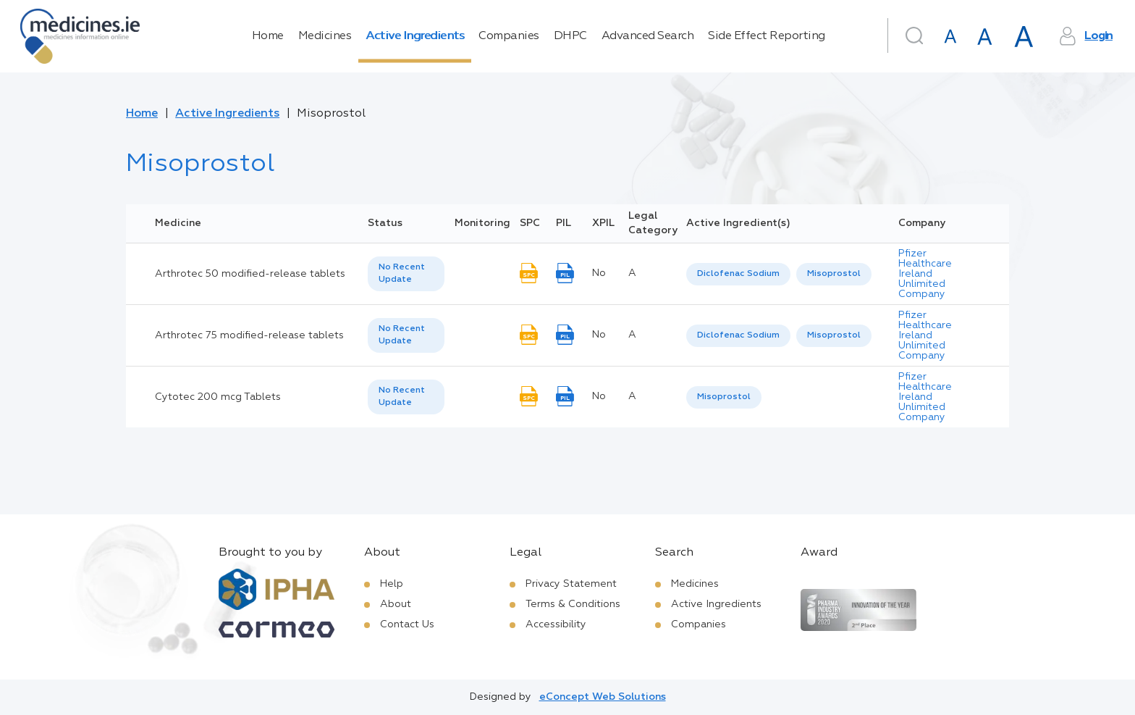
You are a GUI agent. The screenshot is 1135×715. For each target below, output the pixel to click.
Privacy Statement (571, 584)
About (395, 604)
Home (268, 36)
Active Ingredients (415, 36)
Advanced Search (648, 36)
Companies (508, 36)
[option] (738, 274)
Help (391, 584)
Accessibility (556, 624)
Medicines (325, 36)
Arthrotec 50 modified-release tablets (250, 274)
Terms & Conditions (573, 604)
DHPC (570, 36)
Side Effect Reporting (766, 36)
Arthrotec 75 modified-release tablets (249, 335)
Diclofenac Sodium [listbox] (738, 273)
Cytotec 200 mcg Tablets (218, 397)
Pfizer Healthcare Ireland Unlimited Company (925, 273)
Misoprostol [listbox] (834, 273)
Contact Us (407, 624)
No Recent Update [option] (402, 273)
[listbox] (406, 273)
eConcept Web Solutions (602, 697)
